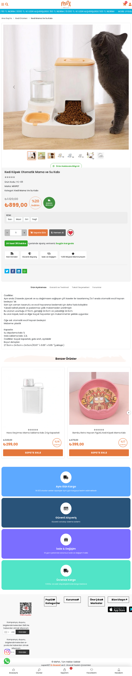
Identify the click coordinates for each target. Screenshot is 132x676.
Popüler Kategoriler (50, 601)
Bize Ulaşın (118, 599)
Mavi (18, 219)
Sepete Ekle (38, 232)
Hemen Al (57, 232)
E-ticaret (56, 665)
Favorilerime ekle (70, 233)
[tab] (39, 287)
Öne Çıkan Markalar (96, 601)
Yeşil (34, 219)
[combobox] (6, 632)
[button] (14, 87)
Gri (26, 219)
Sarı (10, 219)
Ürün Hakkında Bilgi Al (66, 166)
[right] (128, 413)
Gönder (22, 632)
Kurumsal (72, 599)
